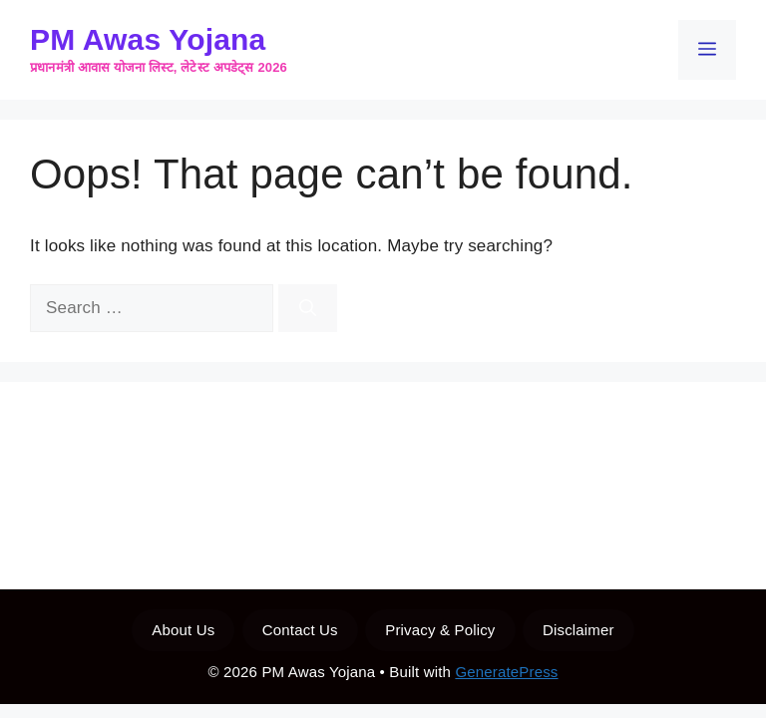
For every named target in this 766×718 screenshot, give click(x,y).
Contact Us (300, 629)
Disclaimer (578, 629)
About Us (183, 629)
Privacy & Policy (440, 629)
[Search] (307, 308)
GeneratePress (506, 671)
